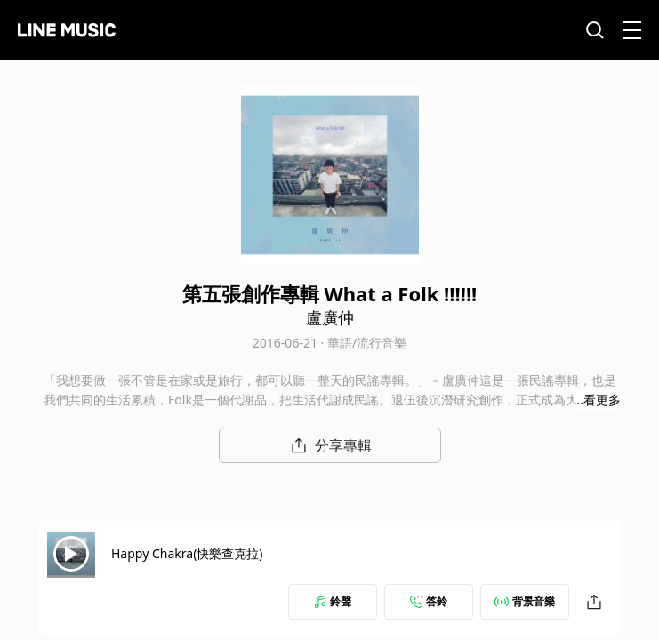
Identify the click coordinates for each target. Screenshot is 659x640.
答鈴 (428, 601)
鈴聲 (332, 601)
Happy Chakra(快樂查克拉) (187, 553)
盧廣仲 (330, 317)
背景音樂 (524, 601)
